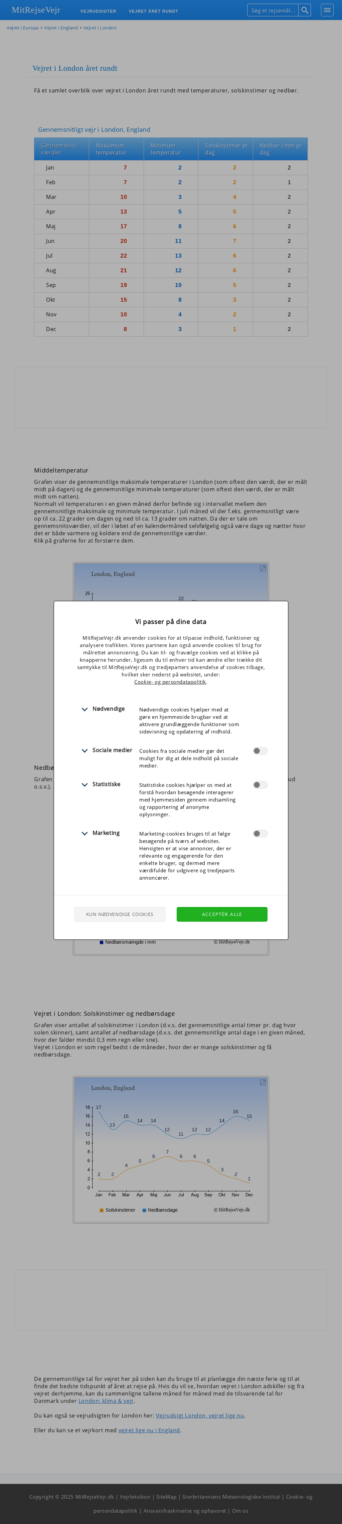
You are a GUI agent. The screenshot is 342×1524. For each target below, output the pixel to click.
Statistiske (107, 784)
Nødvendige (109, 708)
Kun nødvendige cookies (120, 914)
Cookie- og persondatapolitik (170, 681)
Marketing (106, 833)
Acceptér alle (222, 914)
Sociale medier (112, 750)
